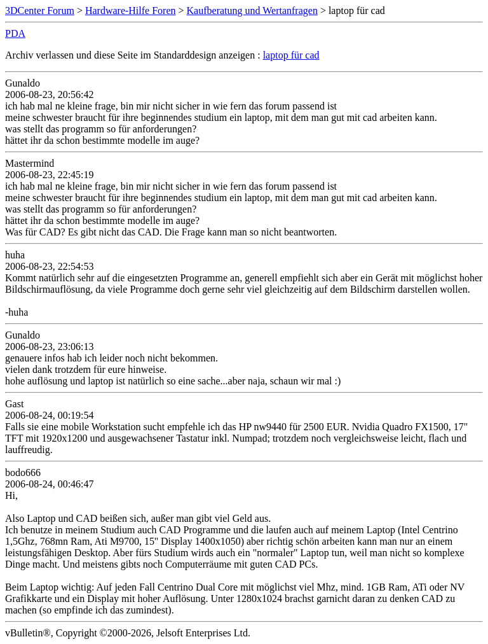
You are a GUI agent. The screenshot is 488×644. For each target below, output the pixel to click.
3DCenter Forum (39, 10)
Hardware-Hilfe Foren (130, 10)
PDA (15, 33)
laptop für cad (291, 55)
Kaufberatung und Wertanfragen (252, 10)
